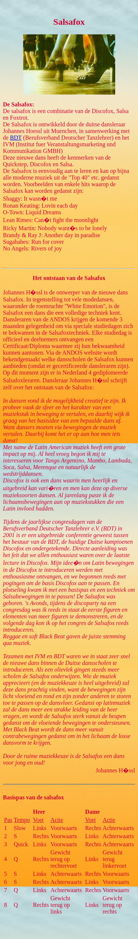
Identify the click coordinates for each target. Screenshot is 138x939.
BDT (16, 137)
